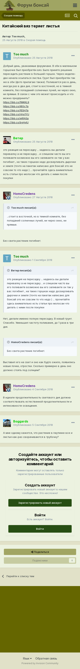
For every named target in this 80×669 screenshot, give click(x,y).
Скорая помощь (36, 40)
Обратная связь (46, 658)
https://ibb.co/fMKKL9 (16, 102)
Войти (40, 528)
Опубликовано (33, 57)
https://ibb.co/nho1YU (16, 114)
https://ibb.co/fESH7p (16, 110)
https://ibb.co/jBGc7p (16, 106)
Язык (27, 658)
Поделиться (40, 552)
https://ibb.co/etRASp (16, 118)
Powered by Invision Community (40, 663)
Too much (18, 36)
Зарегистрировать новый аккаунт (40, 502)
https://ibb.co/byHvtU (16, 122)
